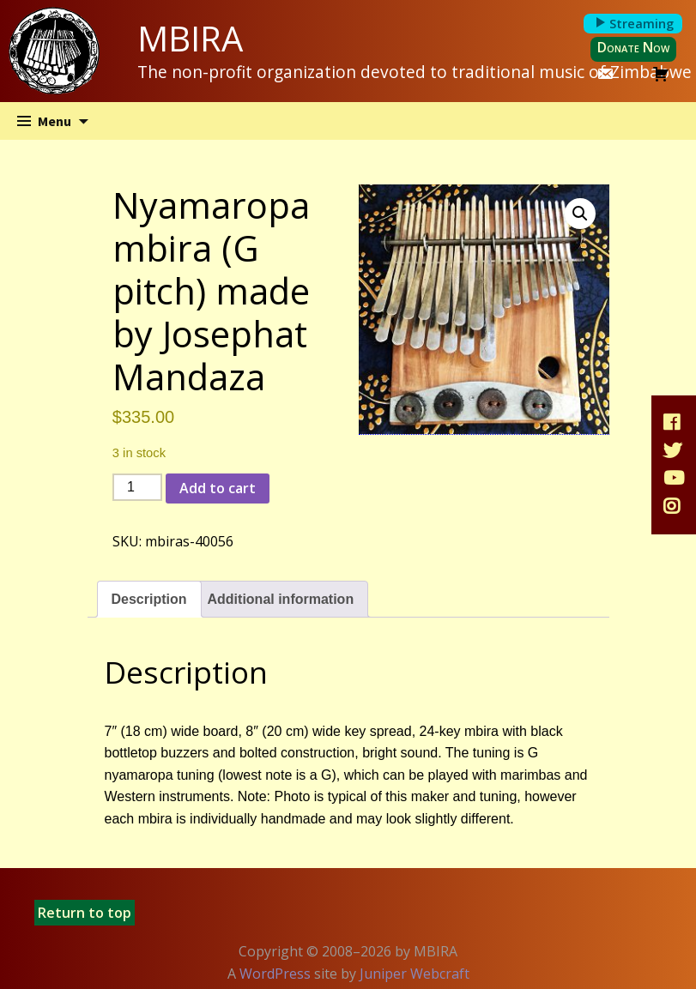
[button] (580, 213)
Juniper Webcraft (414, 973)
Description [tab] (149, 599)
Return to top (84, 912)
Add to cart (217, 488)
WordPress (275, 973)
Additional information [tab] (281, 599)
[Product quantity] (137, 487)
